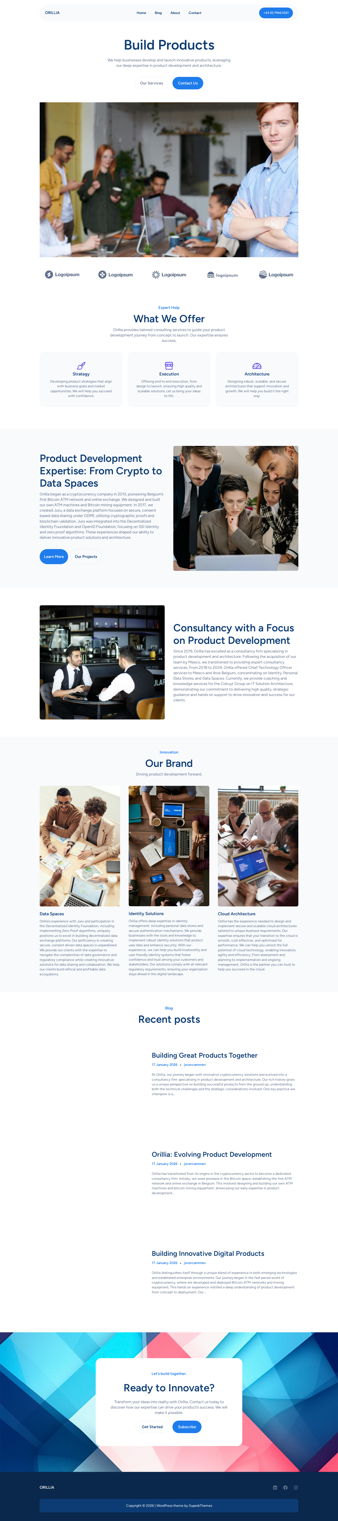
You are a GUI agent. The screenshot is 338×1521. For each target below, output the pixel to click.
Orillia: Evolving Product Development (212, 1154)
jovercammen (195, 1065)
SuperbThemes (200, 1506)
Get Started (152, 1426)
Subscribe (187, 1426)
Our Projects (86, 556)
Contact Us (188, 83)
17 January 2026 (164, 1065)
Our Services (151, 83)
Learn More (54, 556)
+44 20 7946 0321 (276, 13)
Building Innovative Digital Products (208, 1253)
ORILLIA (52, 12)
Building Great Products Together (205, 1055)
